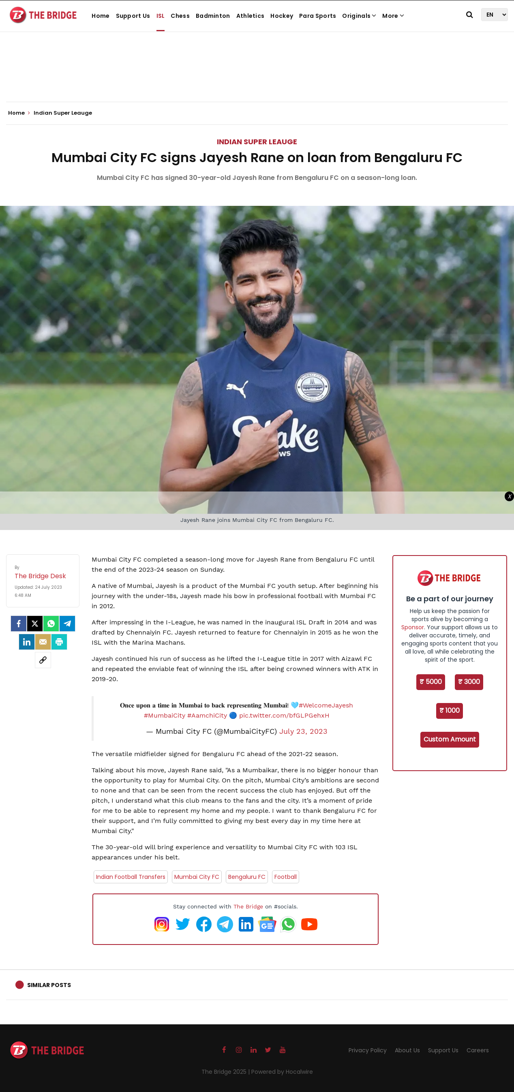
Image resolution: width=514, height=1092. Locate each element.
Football (285, 877)
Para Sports (317, 16)
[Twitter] (35, 623)
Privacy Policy (368, 1050)
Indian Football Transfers (130, 877)
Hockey (281, 16)
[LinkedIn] (27, 642)
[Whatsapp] (51, 623)
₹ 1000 (449, 710)
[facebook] (19, 623)
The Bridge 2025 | (226, 1072)
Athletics (250, 16)
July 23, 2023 (303, 731)
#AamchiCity (207, 715)
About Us (407, 1050)
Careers (478, 1050)
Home (100, 16)
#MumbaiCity (164, 715)
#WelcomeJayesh (326, 705)
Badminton (213, 16)
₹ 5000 (431, 681)
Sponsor (412, 627)
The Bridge (248, 906)
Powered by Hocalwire (282, 1072)
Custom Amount (450, 739)
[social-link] (43, 660)
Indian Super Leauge (257, 142)
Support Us (133, 16)
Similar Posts (49, 985)
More (393, 16)
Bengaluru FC (247, 877)
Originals (359, 16)
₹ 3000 (469, 681)
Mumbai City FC (196, 877)
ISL (160, 16)
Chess (180, 16)
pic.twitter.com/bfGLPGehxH (284, 715)
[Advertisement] (257, 77)
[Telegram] (67, 623)
